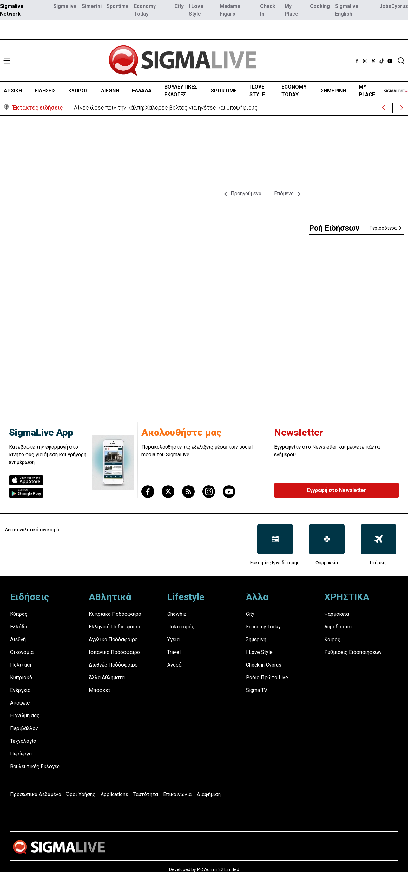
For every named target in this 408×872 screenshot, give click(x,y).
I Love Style (196, 10)
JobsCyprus (393, 6)
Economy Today (145, 10)
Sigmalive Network (11, 10)
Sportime (118, 6)
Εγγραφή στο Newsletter (336, 490)
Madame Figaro (230, 10)
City (179, 6)
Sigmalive (65, 6)
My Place (291, 10)
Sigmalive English (347, 10)
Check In (267, 10)
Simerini (92, 6)
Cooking (320, 6)
